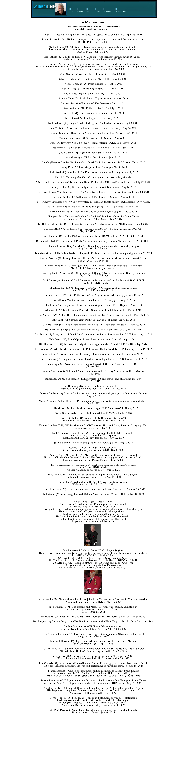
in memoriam (121, 12)
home (72, 12)
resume (80, 12)
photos (88, 12)
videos (97, 12)
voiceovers (107, 12)
